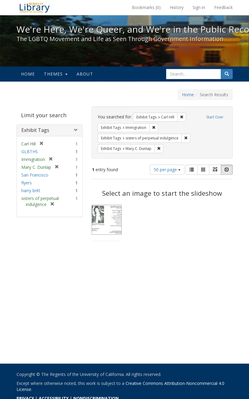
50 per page (167, 169)
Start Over (214, 117)
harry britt (30, 190)
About (85, 74)
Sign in (199, 7)
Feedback (223, 7)
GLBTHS (29, 151)
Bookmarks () (146, 7)
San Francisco (34, 175)
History (177, 7)
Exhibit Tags (35, 130)
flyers (26, 183)
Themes (55, 74)
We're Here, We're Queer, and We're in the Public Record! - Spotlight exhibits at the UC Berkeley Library (34, 7)
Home (28, 74)
